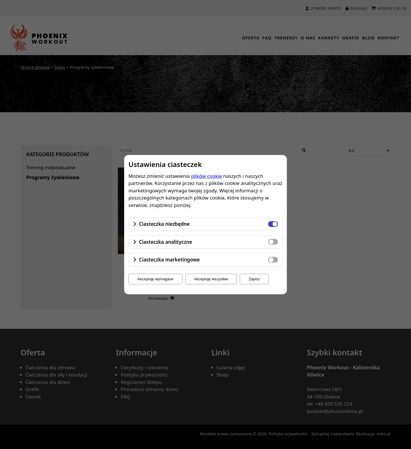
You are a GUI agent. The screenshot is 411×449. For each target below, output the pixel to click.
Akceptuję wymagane (155, 279)
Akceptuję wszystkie (211, 279)
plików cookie (206, 176)
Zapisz (254, 279)
